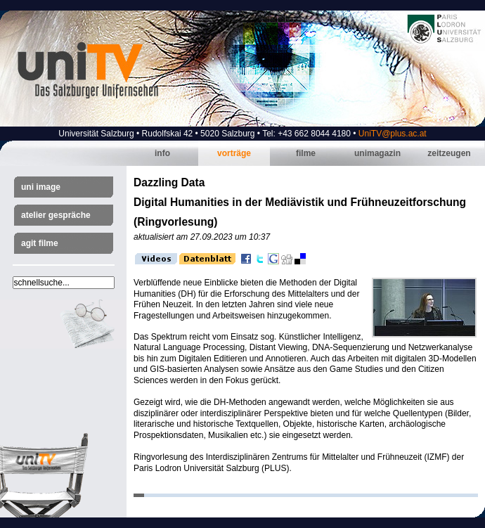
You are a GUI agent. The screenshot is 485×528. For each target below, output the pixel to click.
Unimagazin (377, 153)
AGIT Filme (39, 243)
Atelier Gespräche (56, 215)
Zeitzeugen (448, 153)
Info (162, 153)
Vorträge (234, 153)
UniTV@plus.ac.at (392, 134)
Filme (306, 153)
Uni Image (40, 187)
